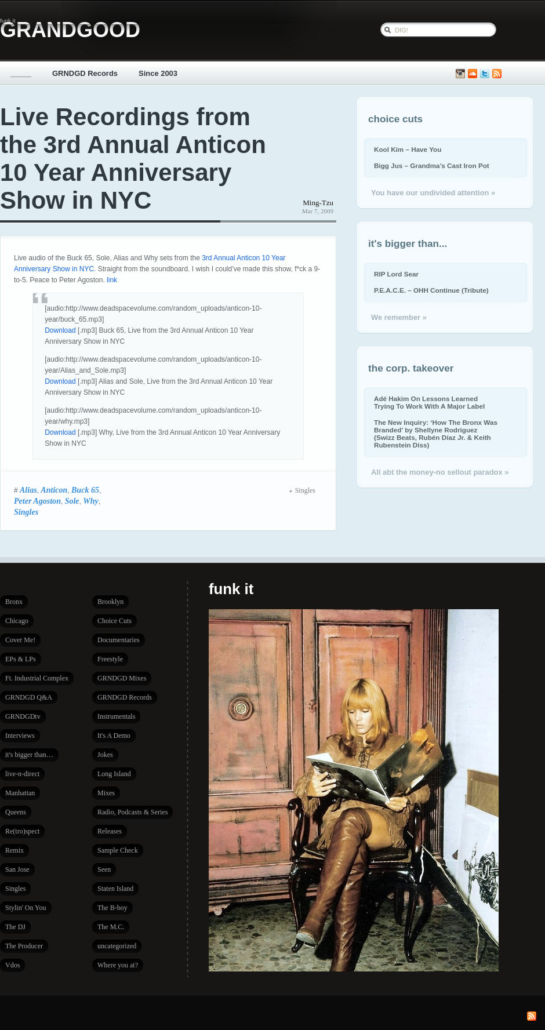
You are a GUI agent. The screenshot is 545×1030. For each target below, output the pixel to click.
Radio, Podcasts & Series (132, 812)
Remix (14, 850)
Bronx (14, 602)
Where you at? (117, 965)
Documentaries (118, 640)
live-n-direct (22, 774)
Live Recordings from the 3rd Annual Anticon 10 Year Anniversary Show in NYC (133, 158)
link (112, 280)
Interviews (20, 735)
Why (91, 500)
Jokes (105, 755)
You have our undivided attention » (433, 192)
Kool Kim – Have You (407, 149)
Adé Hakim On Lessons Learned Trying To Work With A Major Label (429, 402)
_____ (20, 73)
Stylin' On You (25, 908)
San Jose (17, 869)
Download (60, 330)
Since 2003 (158, 73)
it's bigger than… (29, 755)
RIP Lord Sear (396, 274)
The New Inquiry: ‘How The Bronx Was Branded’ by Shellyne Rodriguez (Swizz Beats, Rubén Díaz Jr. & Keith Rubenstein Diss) (435, 433)
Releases (109, 831)
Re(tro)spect (22, 831)
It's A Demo (113, 735)
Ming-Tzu (318, 202)
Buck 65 (85, 489)
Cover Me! (20, 640)
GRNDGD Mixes (121, 678)
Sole (72, 500)
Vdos (12, 965)
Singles (26, 511)
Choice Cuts (114, 621)
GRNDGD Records (85, 73)
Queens (15, 812)
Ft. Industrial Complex (36, 678)
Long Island (114, 774)
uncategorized (116, 946)
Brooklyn (110, 602)
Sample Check (117, 850)
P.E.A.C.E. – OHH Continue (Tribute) (431, 290)
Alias (28, 489)
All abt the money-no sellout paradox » (439, 472)
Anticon (54, 489)
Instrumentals (116, 716)
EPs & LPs (20, 659)
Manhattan (20, 793)
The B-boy (112, 908)
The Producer (24, 946)
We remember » (399, 317)
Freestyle (110, 659)
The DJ (15, 927)
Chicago (16, 621)
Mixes (106, 793)
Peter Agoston (37, 500)
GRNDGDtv (23, 716)
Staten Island (115, 889)
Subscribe (497, 74)
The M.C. (110, 927)
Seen (104, 869)
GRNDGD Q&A (28, 697)
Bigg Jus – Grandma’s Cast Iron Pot (431, 165)
